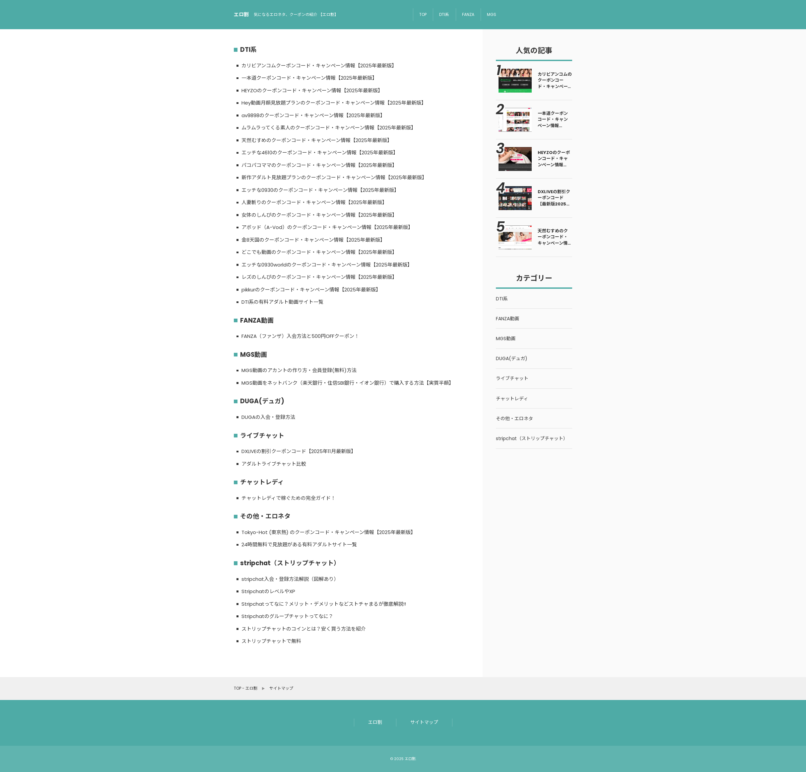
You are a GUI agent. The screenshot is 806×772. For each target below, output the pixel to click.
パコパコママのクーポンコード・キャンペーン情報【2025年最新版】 (319, 165)
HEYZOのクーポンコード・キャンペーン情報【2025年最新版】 (312, 90)
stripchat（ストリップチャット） (290, 563)
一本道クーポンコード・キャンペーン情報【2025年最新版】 (309, 77)
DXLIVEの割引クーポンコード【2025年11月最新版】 (298, 451)
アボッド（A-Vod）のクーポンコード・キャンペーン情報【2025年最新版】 (327, 227)
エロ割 (375, 722)
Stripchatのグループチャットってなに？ (287, 616)
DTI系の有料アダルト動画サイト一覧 (282, 301)
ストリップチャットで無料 (271, 641)
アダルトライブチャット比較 (273, 463)
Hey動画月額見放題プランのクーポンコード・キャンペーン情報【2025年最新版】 (333, 102)
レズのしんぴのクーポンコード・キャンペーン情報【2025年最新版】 (319, 276)
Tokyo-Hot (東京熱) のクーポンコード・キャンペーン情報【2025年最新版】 (328, 532)
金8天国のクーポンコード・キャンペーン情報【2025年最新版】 (313, 239)
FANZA (468, 14)
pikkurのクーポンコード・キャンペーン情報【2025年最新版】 (311, 289)
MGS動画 (253, 354)
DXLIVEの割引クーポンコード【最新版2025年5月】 (554, 201)
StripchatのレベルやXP (268, 591)
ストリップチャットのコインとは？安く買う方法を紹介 (303, 628)
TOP (423, 14)
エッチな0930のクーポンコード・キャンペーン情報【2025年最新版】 (320, 190)
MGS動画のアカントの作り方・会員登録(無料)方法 (299, 370)
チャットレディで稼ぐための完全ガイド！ (288, 498)
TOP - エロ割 (245, 688)
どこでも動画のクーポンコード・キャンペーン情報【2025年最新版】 (319, 252)
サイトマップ (424, 722)
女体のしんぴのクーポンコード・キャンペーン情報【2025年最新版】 (319, 214)
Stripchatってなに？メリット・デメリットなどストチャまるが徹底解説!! (323, 603)
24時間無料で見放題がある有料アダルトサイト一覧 (299, 544)
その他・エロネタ (265, 516)
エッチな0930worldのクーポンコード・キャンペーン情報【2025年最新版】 (326, 264)
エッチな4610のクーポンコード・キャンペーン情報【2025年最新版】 (319, 152)
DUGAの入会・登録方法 (268, 417)
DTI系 (444, 14)
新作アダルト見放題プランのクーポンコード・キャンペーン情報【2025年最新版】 (334, 177)
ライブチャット (262, 435)
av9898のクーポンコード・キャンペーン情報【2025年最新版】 (313, 115)
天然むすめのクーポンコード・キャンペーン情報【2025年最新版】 (316, 140)
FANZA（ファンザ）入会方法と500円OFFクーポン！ (300, 336)
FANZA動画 (257, 320)
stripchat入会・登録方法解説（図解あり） (290, 579)
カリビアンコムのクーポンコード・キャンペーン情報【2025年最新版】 (555, 86)
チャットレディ (262, 482)
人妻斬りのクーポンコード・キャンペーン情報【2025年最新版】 (314, 202)
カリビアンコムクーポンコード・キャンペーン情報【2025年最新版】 (319, 65)
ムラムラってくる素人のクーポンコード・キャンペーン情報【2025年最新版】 (328, 127)
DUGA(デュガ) (262, 401)
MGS (491, 14)
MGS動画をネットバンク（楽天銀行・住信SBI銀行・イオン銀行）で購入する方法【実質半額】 (347, 382)
